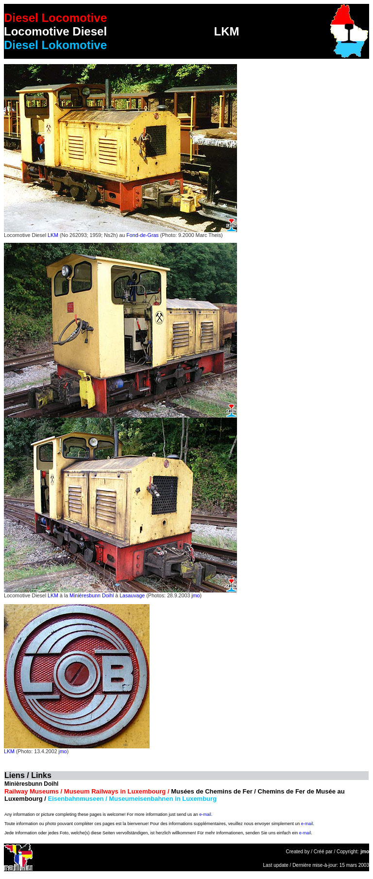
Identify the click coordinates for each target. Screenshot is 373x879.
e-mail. (205, 814)
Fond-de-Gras (142, 235)
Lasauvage (132, 595)
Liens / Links (27, 775)
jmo (195, 595)
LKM (53, 235)
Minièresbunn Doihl (91, 595)
